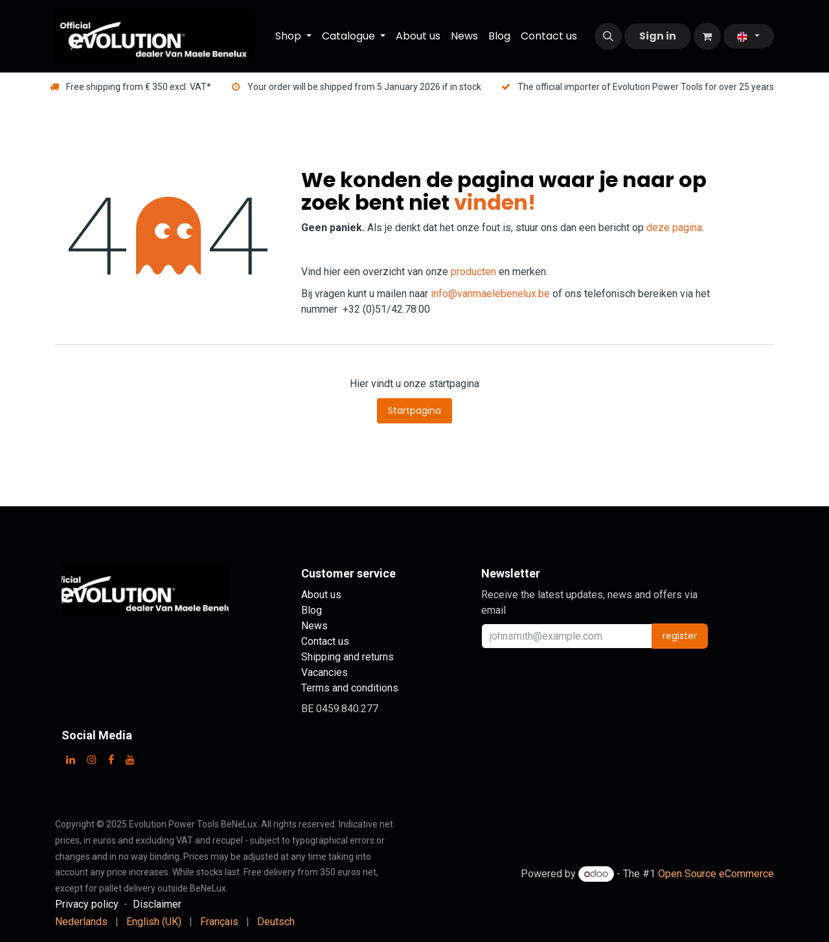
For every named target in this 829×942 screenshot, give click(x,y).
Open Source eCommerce (716, 874)
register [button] (680, 635)
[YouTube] (130, 759)
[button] (608, 36)
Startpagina (414, 410)
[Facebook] (111, 759)
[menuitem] (293, 36)
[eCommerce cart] (707, 36)
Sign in (657, 35)
